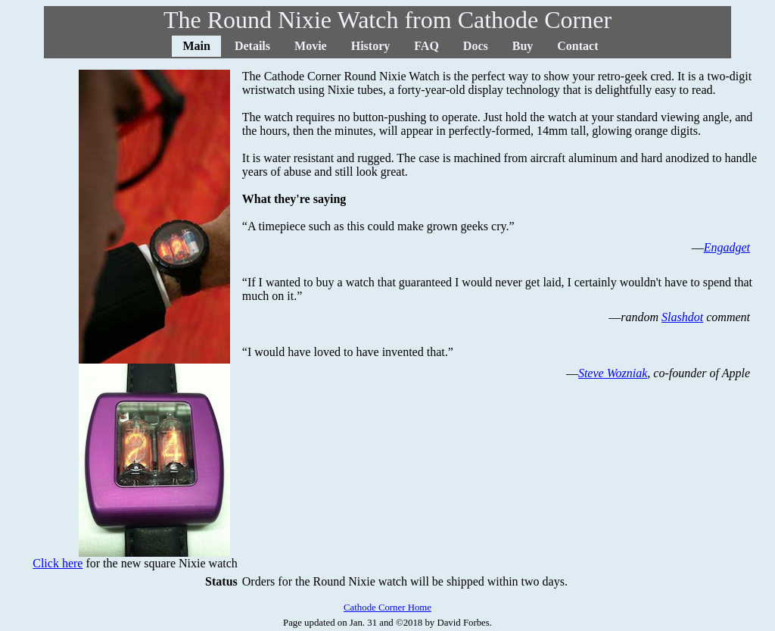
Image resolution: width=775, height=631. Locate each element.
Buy (523, 45)
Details (252, 45)
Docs (475, 45)
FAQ (426, 45)
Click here (57, 563)
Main (196, 45)
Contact (577, 45)
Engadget (727, 247)
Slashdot (682, 317)
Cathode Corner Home (387, 607)
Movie (310, 45)
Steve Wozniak (612, 373)
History (371, 45)
